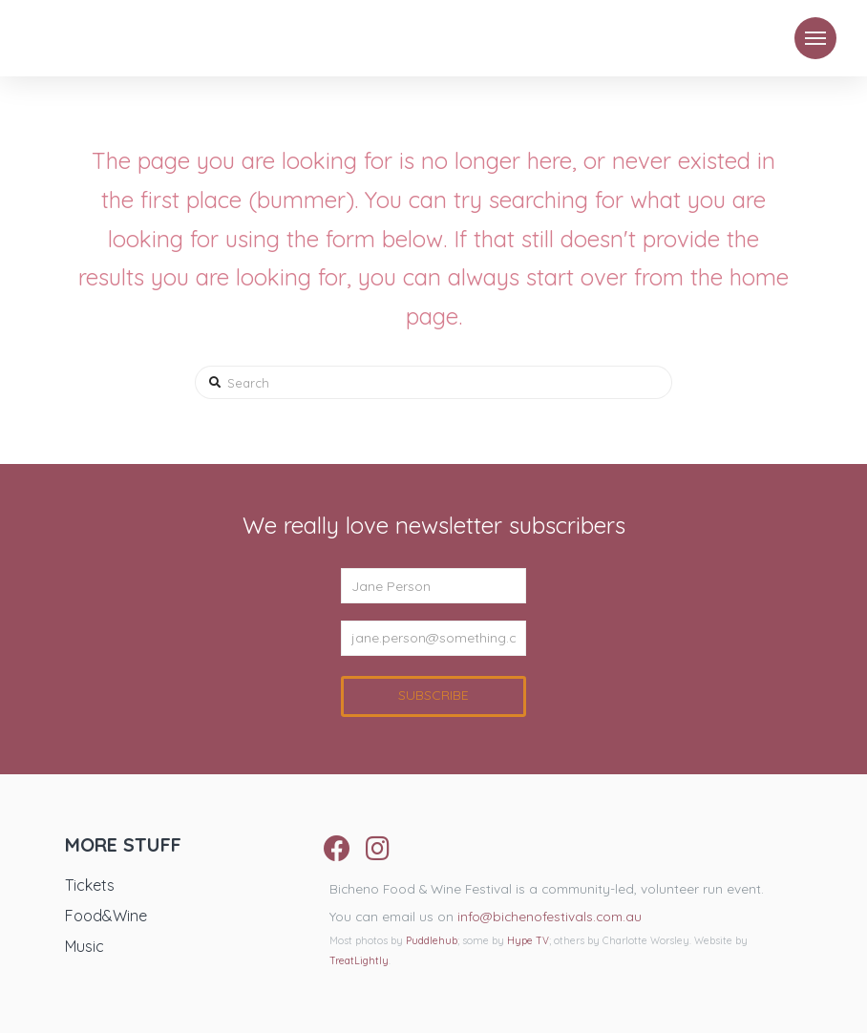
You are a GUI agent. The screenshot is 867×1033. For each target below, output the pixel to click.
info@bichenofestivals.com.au (549, 916)
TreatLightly (359, 961)
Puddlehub (431, 941)
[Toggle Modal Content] (815, 38)
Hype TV (528, 941)
